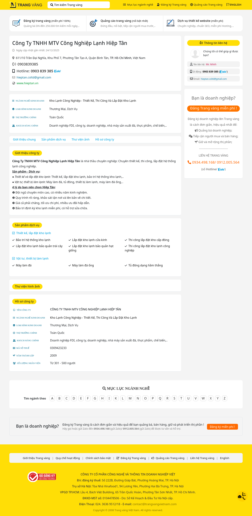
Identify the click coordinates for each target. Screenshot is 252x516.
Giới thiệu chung (24, 139)
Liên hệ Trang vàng (202, 458)
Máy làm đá (24, 265)
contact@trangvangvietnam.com (154, 504)
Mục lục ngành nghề (138, 4)
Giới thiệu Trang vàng (36, 458)
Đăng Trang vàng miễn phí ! (213, 108)
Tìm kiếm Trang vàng (66, 5)
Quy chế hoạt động (68, 458)
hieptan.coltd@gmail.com (34, 77)
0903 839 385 (42, 71)
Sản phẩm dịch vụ (53, 139)
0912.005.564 (228, 162)
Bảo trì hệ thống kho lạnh (33, 240)
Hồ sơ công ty (104, 139)
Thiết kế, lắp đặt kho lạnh (33, 233)
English (224, 458)
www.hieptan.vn (27, 83)
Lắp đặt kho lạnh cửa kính (89, 240)
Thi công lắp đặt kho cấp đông (148, 240)
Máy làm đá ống (83, 265)
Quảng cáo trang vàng (124, 21)
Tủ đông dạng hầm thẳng (145, 265)
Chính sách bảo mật (98, 458)
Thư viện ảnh (81, 139)
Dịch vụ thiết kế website (200, 21)
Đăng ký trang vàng (47, 21)
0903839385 (27, 64)
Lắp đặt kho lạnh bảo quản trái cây (39, 246)
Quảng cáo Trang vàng (206, 4)
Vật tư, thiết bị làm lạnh (32, 258)
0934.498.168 (203, 162)
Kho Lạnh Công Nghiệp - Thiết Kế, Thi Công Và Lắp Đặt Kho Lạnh (92, 101)
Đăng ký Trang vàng (171, 4)
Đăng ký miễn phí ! (222, 427)
